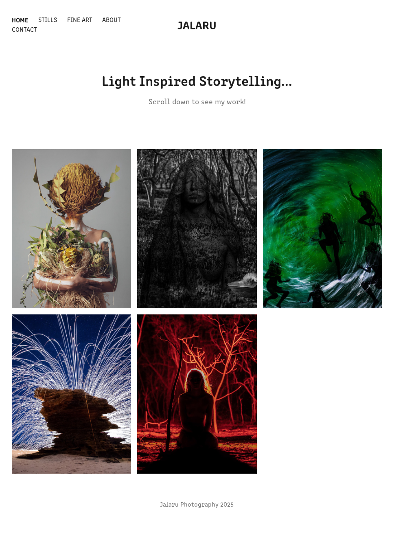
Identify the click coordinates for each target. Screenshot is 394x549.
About (111, 19)
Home (20, 19)
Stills (47, 19)
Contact (24, 29)
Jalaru (197, 24)
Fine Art (79, 19)
